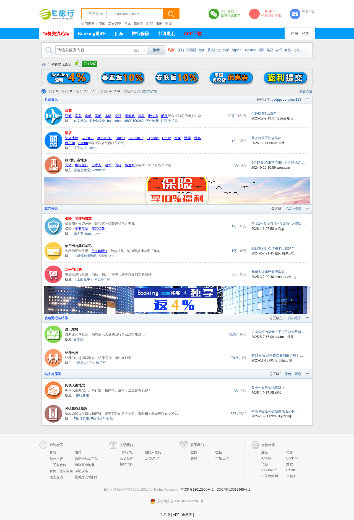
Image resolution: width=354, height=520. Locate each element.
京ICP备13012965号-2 (197, 490)
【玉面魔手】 (83, 279)
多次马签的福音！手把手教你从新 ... (278, 332)
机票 (68, 111)
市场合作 (222, 458)
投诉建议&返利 (76, 409)
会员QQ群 (152, 458)
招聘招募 (126, 464)
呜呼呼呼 (285, 416)
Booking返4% (92, 33)
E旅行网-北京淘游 (43, 65)
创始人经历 (153, 452)
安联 (278, 50)
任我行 (166, 121)
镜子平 (101, 363)
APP (176, 515)
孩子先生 (80, 148)
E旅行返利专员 (102, 419)
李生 (281, 143)
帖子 (137, 50)
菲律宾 (139, 24)
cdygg (92, 148)
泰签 (287, 50)
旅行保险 (140, 33)
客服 (194, 458)
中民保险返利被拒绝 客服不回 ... (275, 411)
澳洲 (159, 24)
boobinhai (114, 121)
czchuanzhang (285, 277)
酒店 (68, 133)
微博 (194, 452)
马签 (296, 50)
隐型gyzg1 (150, 91)
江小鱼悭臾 (96, 121)
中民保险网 (269, 476)
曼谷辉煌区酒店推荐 (266, 138)
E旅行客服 (81, 395)
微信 (218, 452)
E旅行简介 (127, 452)
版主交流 (56, 477)
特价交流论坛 (56, 33)
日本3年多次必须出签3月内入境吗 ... (278, 224)
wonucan (98, 170)
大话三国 (285, 360)
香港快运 (214, 50)
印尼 (149, 24)
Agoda (236, 50)
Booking (250, 50)
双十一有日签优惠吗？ (268, 388)
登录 (305, 33)
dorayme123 (292, 100)
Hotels (291, 470)
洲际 (261, 50)
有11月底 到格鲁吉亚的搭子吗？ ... (277, 355)
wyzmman (102, 279)
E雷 (175, 121)
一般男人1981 (84, 363)
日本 (127, 24)
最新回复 (306, 91)
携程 (289, 464)
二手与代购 (73, 269)
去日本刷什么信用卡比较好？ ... (274, 248)
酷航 (226, 50)
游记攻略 (71, 329)
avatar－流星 (284, 337)
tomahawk (92, 234)
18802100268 (133, 121)
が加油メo (106, 256)
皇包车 (291, 476)
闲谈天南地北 (75, 385)
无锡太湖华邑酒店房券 (268, 272)
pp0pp (276, 100)
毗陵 (278, 393)
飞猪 (264, 464)
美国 (168, 24)
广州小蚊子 (293, 318)
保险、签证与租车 (78, 219)
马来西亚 (114, 24)
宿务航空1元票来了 (265, 113)
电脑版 (187, 515)
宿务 (202, 50)
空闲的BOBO (285, 253)
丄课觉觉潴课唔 (85, 256)
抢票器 (191, 50)
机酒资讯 (51, 100)
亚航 (181, 50)
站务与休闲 (53, 374)
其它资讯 (51, 209)
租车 (118, 33)
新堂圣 (79, 339)
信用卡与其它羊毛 (78, 246)
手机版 (165, 515)
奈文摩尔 (80, 121)
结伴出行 (71, 353)
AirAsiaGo (268, 470)
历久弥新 (152, 121)
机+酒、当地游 (76, 160)
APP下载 (193, 33)
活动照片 (126, 458)
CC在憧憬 (294, 209)
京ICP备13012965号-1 (233, 490)
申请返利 (166, 33)
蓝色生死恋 (285, 118)
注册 (294, 33)
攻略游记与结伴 (56, 318)
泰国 (102, 24)
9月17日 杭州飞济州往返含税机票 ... (278, 163)
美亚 (270, 50)
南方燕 (79, 234)
